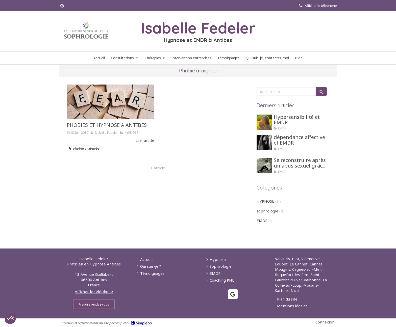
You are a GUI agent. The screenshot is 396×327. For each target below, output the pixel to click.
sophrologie (267, 210)
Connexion (324, 321)
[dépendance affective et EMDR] (264, 142)
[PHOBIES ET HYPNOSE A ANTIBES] (110, 102)
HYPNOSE (265, 201)
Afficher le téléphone (321, 5)
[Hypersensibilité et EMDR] (264, 122)
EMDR (262, 220)
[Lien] (86, 30)
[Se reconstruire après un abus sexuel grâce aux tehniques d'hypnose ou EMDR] (264, 165)
